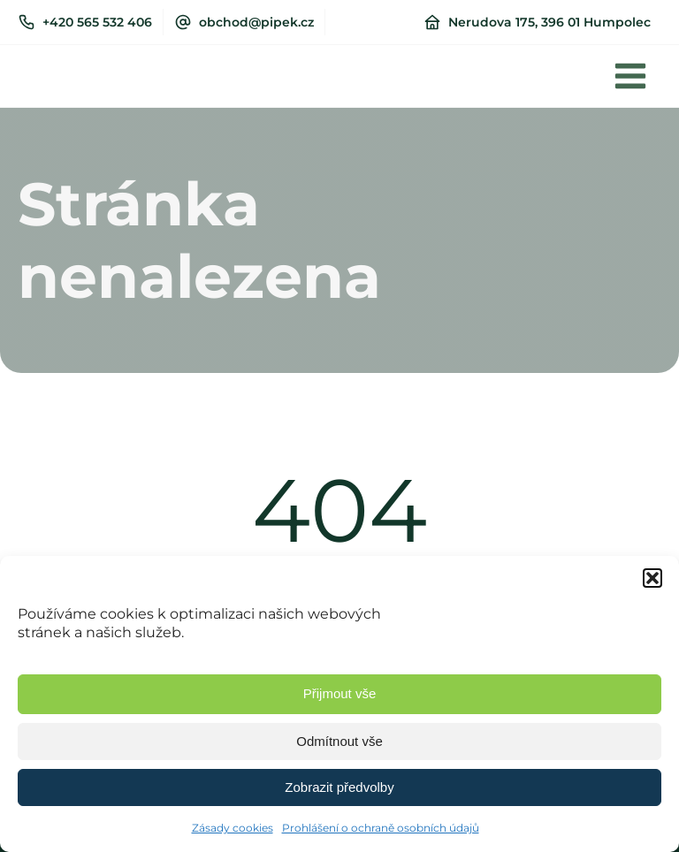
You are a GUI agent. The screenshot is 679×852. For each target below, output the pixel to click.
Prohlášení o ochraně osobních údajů (380, 827)
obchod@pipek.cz (256, 22)
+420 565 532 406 (97, 22)
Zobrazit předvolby (339, 787)
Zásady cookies (232, 827)
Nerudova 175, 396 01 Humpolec (549, 22)
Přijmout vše (340, 693)
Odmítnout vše (339, 741)
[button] (652, 578)
